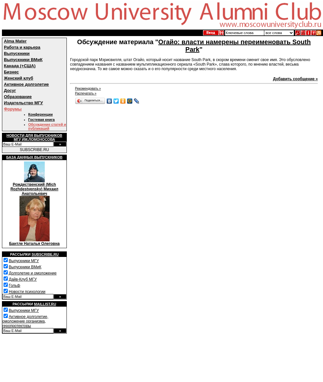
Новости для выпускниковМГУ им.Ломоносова (34, 137)
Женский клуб (18, 78)
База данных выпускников (34, 157)
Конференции (40, 114)
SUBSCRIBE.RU (34, 149)
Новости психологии (27, 291)
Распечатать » (85, 93)
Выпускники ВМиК (23, 59)
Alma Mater (15, 41)
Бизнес (11, 72)
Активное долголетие (26, 84)
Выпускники (17, 53)
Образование (18, 96)
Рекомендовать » (88, 88)
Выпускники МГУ (24, 261)
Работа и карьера (22, 47)
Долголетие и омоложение (32, 273)
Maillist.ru (45, 304)
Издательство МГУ (23, 102)
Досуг (10, 90)
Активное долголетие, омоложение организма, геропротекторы (25, 321)
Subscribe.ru (45, 254)
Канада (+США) (20, 65)
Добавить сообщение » (295, 79)
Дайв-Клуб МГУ (23, 279)
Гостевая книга (41, 119)
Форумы (13, 109)
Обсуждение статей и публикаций (47, 126)
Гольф (14, 285)
